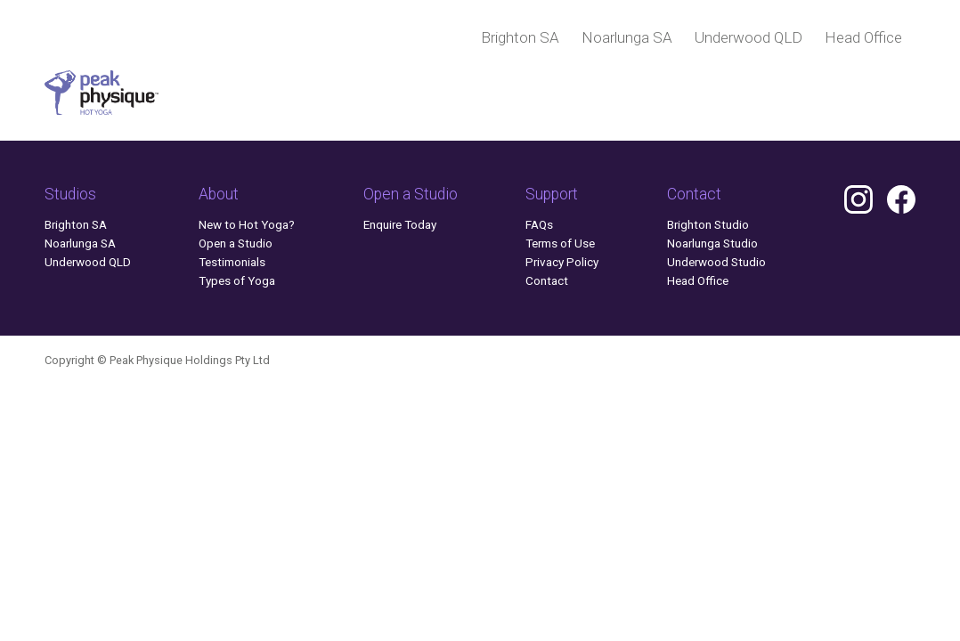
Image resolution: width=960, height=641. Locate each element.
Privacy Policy (561, 262)
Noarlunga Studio (712, 243)
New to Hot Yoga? (247, 224)
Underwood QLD (748, 37)
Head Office (863, 37)
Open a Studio (236, 243)
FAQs (539, 224)
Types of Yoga (237, 280)
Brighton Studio (708, 224)
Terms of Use (560, 243)
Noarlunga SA (627, 37)
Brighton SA (520, 37)
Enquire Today (399, 224)
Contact (546, 280)
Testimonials (232, 262)
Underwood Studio (716, 262)
